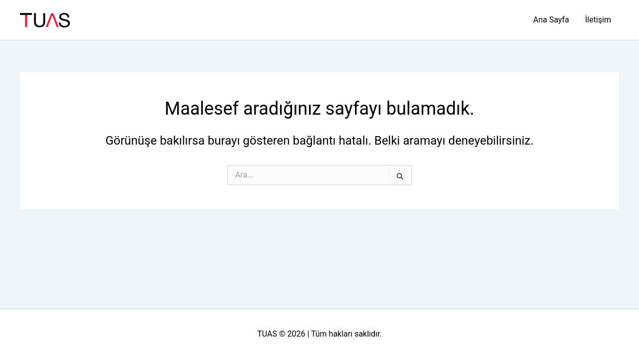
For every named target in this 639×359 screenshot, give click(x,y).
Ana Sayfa (551, 19)
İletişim (598, 19)
